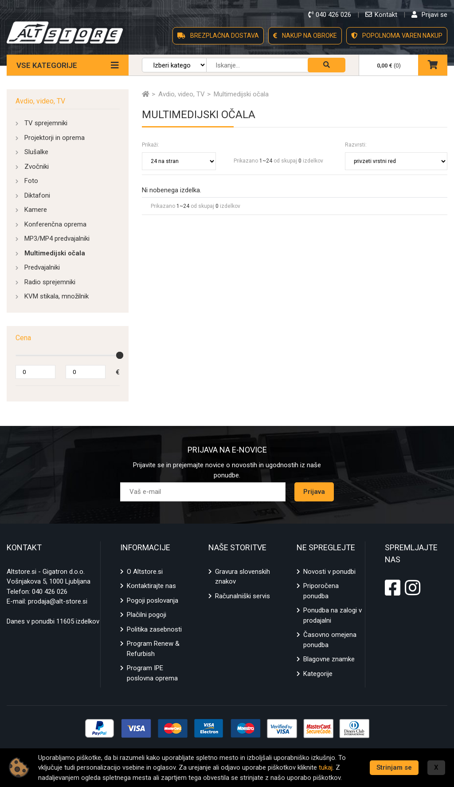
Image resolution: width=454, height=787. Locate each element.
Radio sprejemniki (49, 282)
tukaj (326, 767)
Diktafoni (37, 195)
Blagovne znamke (329, 659)
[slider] (119, 355)
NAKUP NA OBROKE (305, 35)
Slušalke (36, 152)
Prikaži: (150, 145)
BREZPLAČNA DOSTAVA (218, 35)
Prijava (314, 492)
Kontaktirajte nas (151, 586)
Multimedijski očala (54, 253)
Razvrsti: (356, 145)
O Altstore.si (145, 572)
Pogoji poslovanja (152, 600)
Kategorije (318, 674)
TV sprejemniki (45, 123)
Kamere (35, 210)
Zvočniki (36, 167)
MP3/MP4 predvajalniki (57, 238)
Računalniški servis (242, 596)
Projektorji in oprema (54, 138)
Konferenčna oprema (55, 224)
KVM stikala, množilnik (56, 296)
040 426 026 (49, 592)
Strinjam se (394, 767)
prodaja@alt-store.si (57, 601)
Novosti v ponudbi (329, 572)
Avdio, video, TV (40, 101)
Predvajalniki (42, 267)
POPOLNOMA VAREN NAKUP (396, 35)
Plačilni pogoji (146, 615)
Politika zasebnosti (154, 629)
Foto (31, 181)
